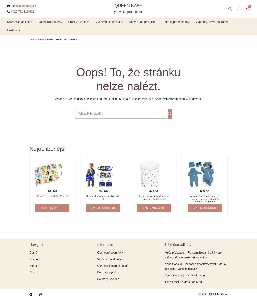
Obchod (34, 259)
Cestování (13, 30)
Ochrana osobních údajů (112, 265)
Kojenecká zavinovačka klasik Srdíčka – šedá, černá (154, 197)
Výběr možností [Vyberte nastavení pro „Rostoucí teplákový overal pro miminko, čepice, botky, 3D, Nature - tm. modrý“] (205, 208)
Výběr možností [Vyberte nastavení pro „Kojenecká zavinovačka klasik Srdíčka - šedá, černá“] (154, 208)
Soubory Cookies (108, 279)
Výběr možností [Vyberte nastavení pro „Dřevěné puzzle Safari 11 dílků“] (52, 208)
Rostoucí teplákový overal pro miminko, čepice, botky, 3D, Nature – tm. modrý (205, 199)
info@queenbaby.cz (21, 6)
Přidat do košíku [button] (103, 208)
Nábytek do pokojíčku (142, 21)
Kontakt (34, 265)
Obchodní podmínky (110, 252)
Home (33, 39)
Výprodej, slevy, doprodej (212, 21)
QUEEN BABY (128, 5)
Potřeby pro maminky (176, 21)
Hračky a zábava (78, 21)
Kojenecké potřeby (50, 21)
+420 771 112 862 (20, 11)
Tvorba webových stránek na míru (186, 275)
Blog (32, 272)
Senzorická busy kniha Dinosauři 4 (103, 197)
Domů (33, 252)
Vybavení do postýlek (109, 21)
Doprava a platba (108, 272)
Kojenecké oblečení (19, 21)
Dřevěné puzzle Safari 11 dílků (52, 196)
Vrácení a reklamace (110, 259)
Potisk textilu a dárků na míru (183, 282)
